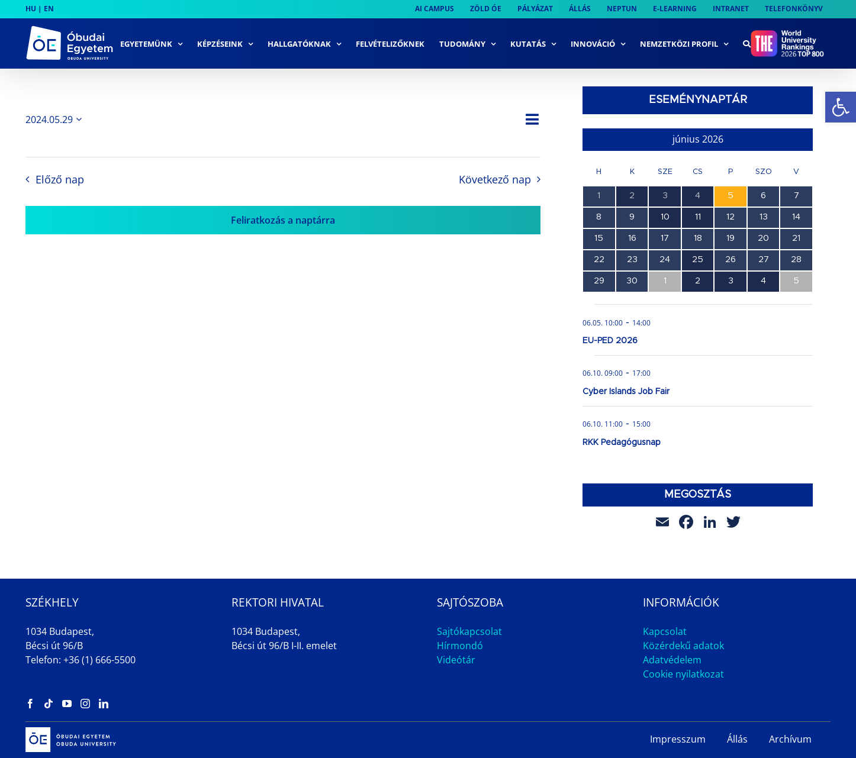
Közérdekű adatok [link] (683, 645)
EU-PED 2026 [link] (610, 341)
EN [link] (49, 9)
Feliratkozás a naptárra (283, 220)
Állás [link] (737, 739)
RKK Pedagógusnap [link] (622, 442)
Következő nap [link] (495, 179)
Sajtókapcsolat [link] (469, 631)
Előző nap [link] (60, 179)
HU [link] (30, 9)
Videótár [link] (456, 659)
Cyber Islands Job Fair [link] (626, 392)
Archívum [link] (790, 739)
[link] (840, 107)
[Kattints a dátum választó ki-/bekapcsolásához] (55, 119)
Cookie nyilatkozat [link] (683, 673)
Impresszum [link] (678, 739)
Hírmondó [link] (460, 645)
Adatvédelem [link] (672, 659)
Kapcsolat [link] (665, 631)
